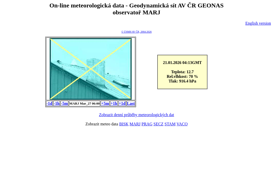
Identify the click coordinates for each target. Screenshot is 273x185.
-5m (64, 103)
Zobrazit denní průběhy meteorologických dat (136, 115)
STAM (169, 124)
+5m (105, 103)
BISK (123, 124)
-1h (56, 103)
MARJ (135, 124)
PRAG (147, 124)
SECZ (158, 124)
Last (131, 103)
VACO (181, 124)
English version (258, 23)
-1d (49, 103)
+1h (114, 103)
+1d (122, 103)
